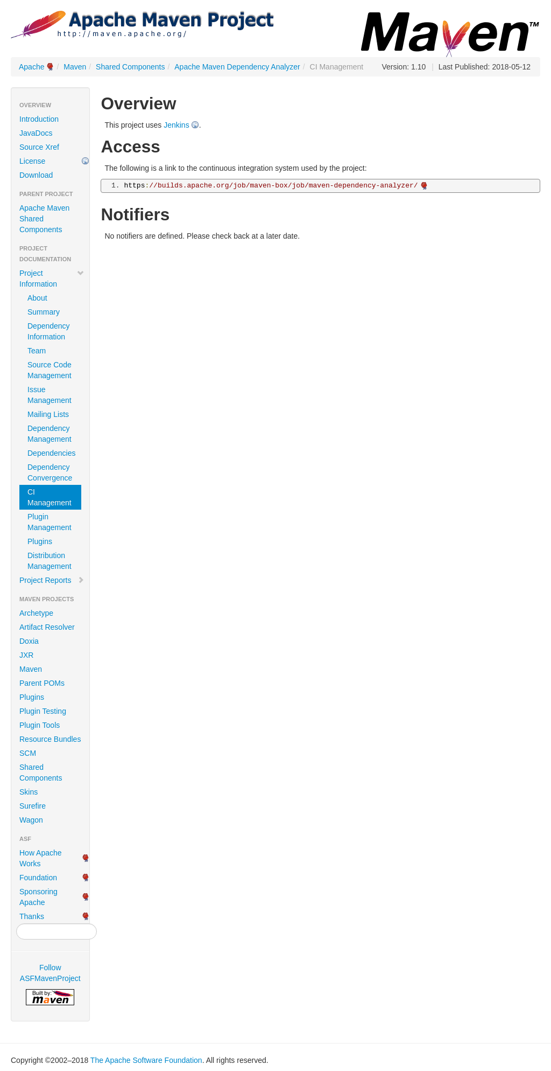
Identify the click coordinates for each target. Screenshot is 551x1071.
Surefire (32, 806)
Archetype (36, 613)
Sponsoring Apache (38, 897)
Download (36, 175)
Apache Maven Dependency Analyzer (237, 66)
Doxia (29, 641)
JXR (26, 655)
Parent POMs (42, 683)
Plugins (39, 541)
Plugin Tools (39, 725)
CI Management (49, 497)
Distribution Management (49, 561)
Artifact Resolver (47, 627)
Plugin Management (49, 522)
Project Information (51, 278)
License (32, 161)
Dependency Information (48, 331)
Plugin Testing (42, 711)
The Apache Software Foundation (146, 1060)
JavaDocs (35, 133)
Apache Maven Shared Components (44, 219)
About (37, 298)
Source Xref (39, 147)
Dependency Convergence (49, 472)
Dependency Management (49, 433)
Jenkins (176, 125)
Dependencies (51, 453)
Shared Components (130, 66)
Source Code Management (49, 370)
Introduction (39, 119)
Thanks (31, 916)
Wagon (31, 820)
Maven (74, 66)
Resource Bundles (50, 739)
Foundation (38, 877)
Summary (43, 312)
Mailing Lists (48, 414)
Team (36, 350)
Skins (28, 792)
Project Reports (51, 580)
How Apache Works (40, 858)
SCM (27, 753)
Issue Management (49, 395)
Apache (31, 66)
